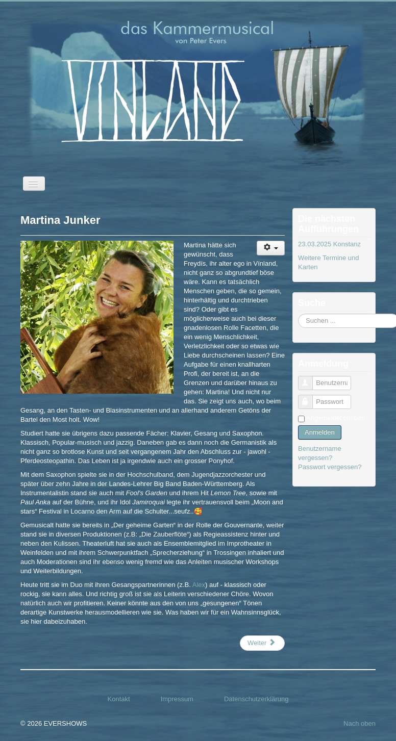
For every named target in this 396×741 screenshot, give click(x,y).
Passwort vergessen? (329, 467)
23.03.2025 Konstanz (329, 244)
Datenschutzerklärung (256, 699)
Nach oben (359, 723)
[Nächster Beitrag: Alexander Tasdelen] (262, 643)
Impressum (177, 699)
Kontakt (119, 699)
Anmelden (320, 432)
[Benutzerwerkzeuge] (271, 248)
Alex (198, 585)
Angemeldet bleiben (335, 418)
